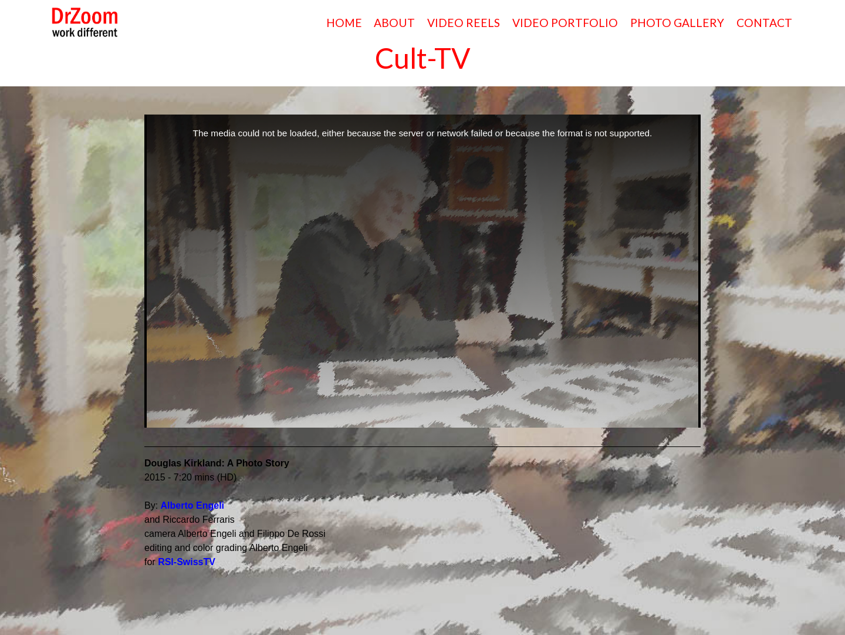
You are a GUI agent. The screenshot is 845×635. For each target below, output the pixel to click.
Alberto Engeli (192, 505)
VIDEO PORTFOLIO (565, 22)
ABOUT (394, 22)
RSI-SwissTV (186, 562)
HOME (344, 22)
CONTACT (764, 22)
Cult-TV (423, 58)
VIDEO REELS (463, 22)
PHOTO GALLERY (677, 22)
